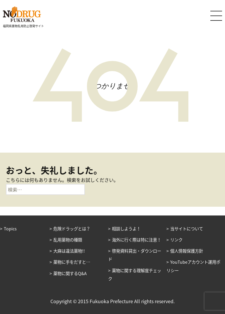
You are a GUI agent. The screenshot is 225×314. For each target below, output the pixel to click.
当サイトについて (186, 228)
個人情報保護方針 (186, 251)
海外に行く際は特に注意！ (136, 240)
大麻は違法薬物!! (69, 251)
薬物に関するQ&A (70, 273)
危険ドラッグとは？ (71, 228)
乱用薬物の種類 (67, 240)
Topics (10, 228)
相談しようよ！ (126, 228)
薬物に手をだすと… (71, 262)
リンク (176, 240)
